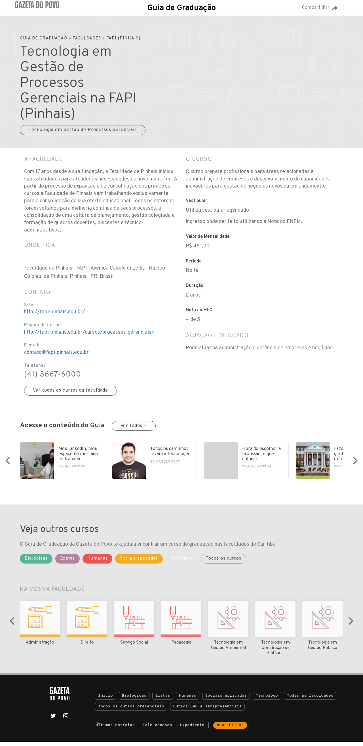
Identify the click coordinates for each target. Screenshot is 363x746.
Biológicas (134, 699)
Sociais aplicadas (226, 699)
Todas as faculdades (310, 699)
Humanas (187, 699)
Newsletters (230, 729)
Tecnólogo (267, 699)
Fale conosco (157, 729)
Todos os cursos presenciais (131, 710)
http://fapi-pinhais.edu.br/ (54, 312)
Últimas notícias (115, 729)
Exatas (162, 699)
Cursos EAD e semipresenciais (207, 710)
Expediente (192, 729)
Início (105, 699)
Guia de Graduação (181, 8)
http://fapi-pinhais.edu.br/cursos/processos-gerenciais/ (89, 332)
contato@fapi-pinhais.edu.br (56, 352)
